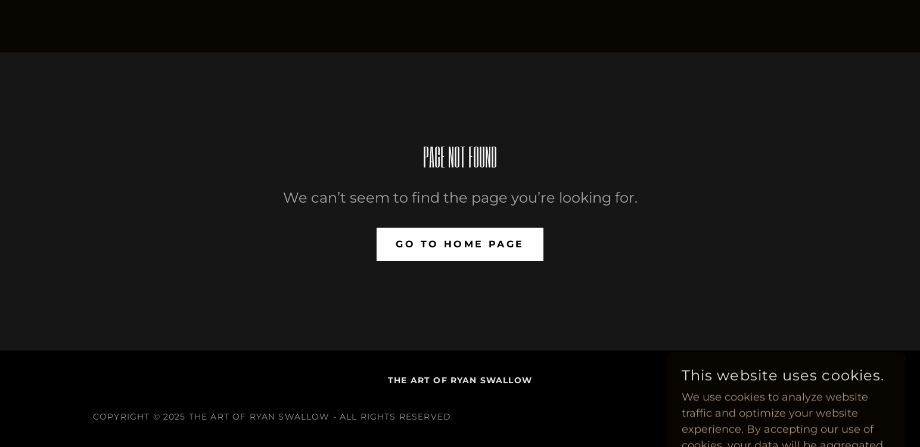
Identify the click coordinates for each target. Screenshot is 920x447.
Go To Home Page (460, 244)
